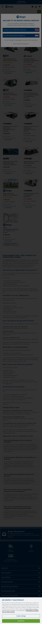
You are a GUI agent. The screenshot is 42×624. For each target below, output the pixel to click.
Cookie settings (21, 616)
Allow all (21, 621)
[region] (21, 610)
